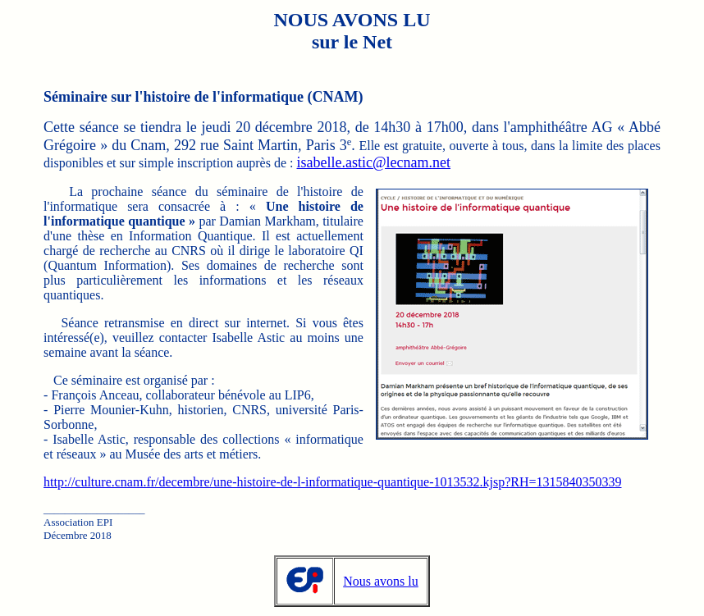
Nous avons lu (380, 581)
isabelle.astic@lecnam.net (374, 162)
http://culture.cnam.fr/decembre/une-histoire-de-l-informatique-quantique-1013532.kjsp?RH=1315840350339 (332, 482)
